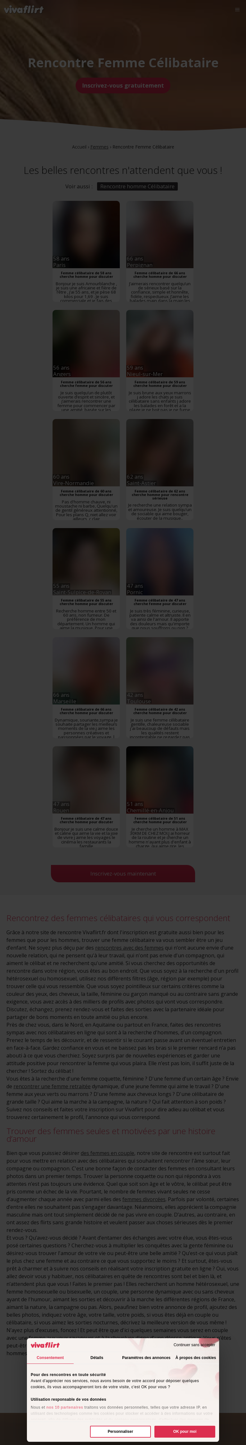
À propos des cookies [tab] (196, 1357)
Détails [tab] (96, 1357)
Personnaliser (120, 1431)
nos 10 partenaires (64, 1407)
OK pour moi (185, 1431)
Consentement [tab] (50, 1357)
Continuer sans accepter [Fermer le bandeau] (194, 1345)
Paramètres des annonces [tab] (146, 1357)
